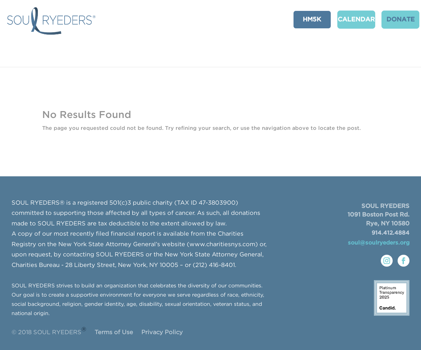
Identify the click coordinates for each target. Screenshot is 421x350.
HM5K (306, 19)
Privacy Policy (162, 332)
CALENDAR (349, 19)
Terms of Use (114, 332)
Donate (392, 19)
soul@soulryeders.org (378, 243)
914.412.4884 (390, 233)
